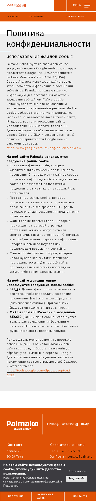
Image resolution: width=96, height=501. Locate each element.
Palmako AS (12, 16)
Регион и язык (74, 16)
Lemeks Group (36, 16)
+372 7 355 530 (70, 451)
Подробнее (10, 486)
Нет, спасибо (76, 478)
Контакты (80, 496)
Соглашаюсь (77, 471)
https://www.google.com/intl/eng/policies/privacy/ (44, 148)
